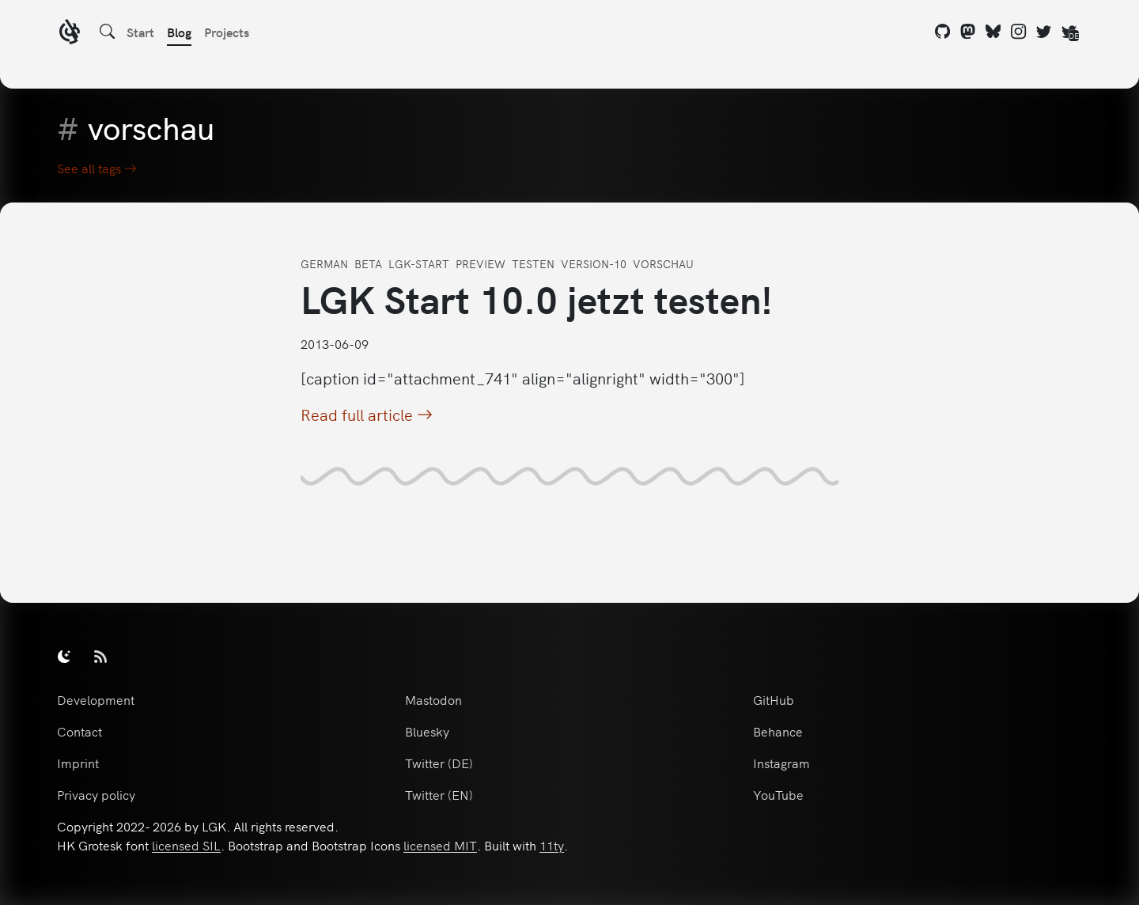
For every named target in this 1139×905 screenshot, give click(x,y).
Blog (179, 31)
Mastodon (433, 699)
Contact (79, 731)
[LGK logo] (69, 33)
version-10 (593, 263)
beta (368, 263)
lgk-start (418, 263)
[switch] (64, 656)
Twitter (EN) (439, 794)
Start (140, 31)
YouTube (778, 794)
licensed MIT (440, 845)
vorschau (663, 263)
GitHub (773, 699)
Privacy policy (96, 794)
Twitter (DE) (439, 762)
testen (533, 263)
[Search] (107, 31)
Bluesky (427, 731)
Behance (778, 731)
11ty (551, 845)
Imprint (78, 762)
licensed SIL (186, 845)
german (324, 263)
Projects (226, 31)
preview (480, 263)
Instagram (781, 762)
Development (95, 699)
